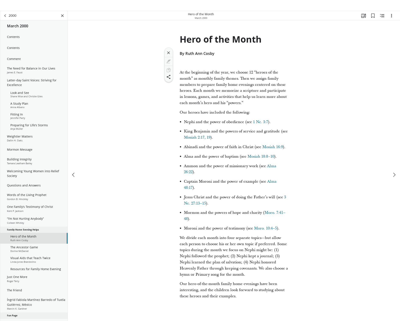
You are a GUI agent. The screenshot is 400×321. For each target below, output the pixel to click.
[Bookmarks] (373, 20)
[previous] (73, 165)
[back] (5, 20)
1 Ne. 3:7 (260, 126)
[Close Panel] (62, 20)
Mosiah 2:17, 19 (197, 142)
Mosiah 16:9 (272, 151)
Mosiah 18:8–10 (260, 161)
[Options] (391, 20)
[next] (394, 165)
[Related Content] (382, 20)
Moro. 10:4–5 (265, 233)
